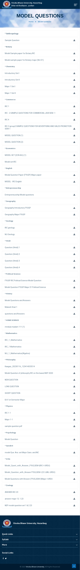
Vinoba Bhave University (35, 567)
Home (31, 22)
